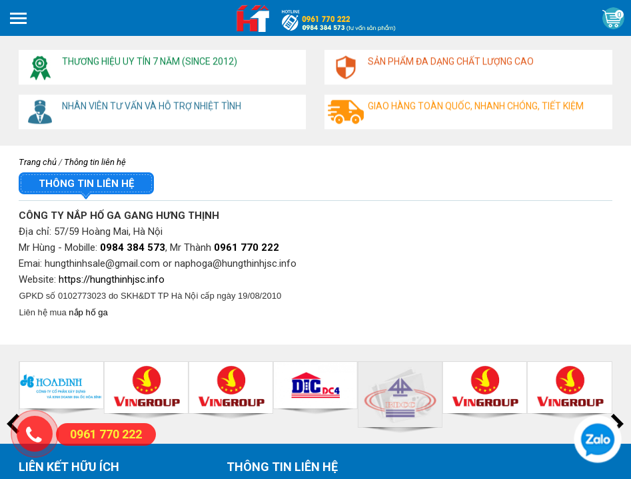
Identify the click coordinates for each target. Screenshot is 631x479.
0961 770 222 (246, 247)
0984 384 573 (132, 247)
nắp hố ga (88, 312)
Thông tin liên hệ (95, 162)
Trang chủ (38, 162)
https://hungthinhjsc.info (112, 279)
